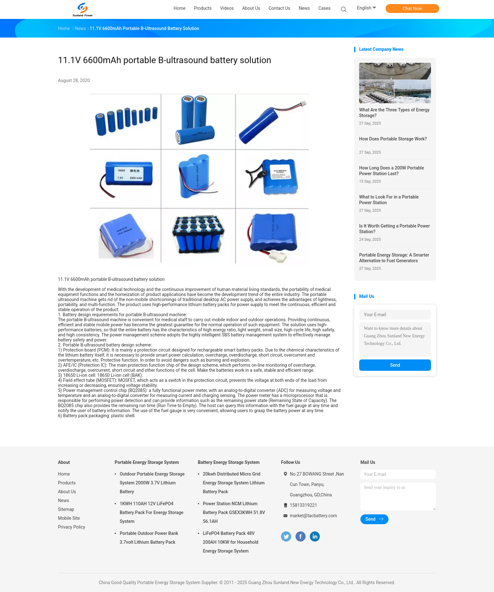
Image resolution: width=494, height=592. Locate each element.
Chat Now (412, 8)
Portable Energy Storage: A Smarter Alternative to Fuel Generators (394, 257)
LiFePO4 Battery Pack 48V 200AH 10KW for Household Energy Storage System (230, 542)
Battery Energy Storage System (229, 462)
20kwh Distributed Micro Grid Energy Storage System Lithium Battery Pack (234, 482)
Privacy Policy (71, 527)
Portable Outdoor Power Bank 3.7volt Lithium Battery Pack (149, 538)
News (63, 500)
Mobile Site (69, 518)
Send (395, 365)
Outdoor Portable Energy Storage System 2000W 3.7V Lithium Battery (152, 482)
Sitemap (66, 509)
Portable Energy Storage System (147, 462)
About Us (67, 491)
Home (64, 474)
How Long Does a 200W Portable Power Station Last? (391, 170)
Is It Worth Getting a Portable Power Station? (394, 228)
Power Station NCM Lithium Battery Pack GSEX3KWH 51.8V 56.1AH (234, 512)
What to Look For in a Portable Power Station (389, 199)
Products (67, 482)
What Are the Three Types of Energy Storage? (394, 112)
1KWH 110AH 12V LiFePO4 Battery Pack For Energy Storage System (151, 512)
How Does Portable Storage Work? (393, 138)
